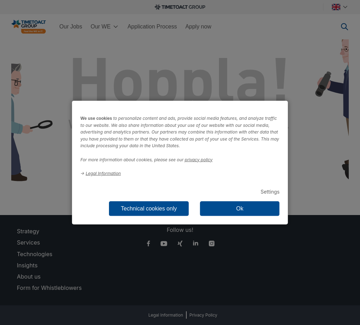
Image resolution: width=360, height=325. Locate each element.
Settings (270, 191)
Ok (239, 209)
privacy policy (198, 159)
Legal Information (103, 173)
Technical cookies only (149, 209)
